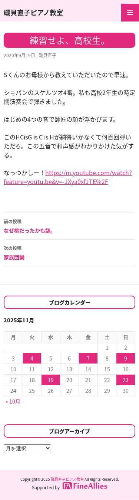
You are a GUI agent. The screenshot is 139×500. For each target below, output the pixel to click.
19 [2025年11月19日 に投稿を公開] (51, 380)
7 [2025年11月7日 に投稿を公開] (88, 358)
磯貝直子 (47, 55)
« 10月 (13, 401)
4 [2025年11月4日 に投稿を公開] (31, 358)
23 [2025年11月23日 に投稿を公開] (126, 380)
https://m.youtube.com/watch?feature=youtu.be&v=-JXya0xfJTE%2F (68, 177)
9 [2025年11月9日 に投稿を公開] (125, 358)
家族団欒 (69, 252)
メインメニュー (130, 13)
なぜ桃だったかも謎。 (69, 225)
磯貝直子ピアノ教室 (33, 12)
